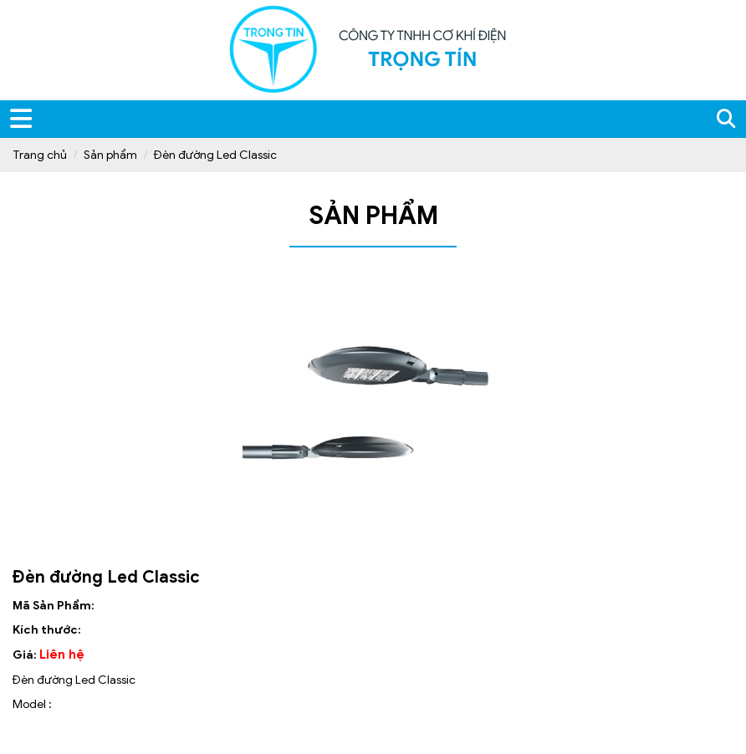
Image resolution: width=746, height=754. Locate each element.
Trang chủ (40, 155)
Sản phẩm (110, 155)
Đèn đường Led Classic (215, 155)
